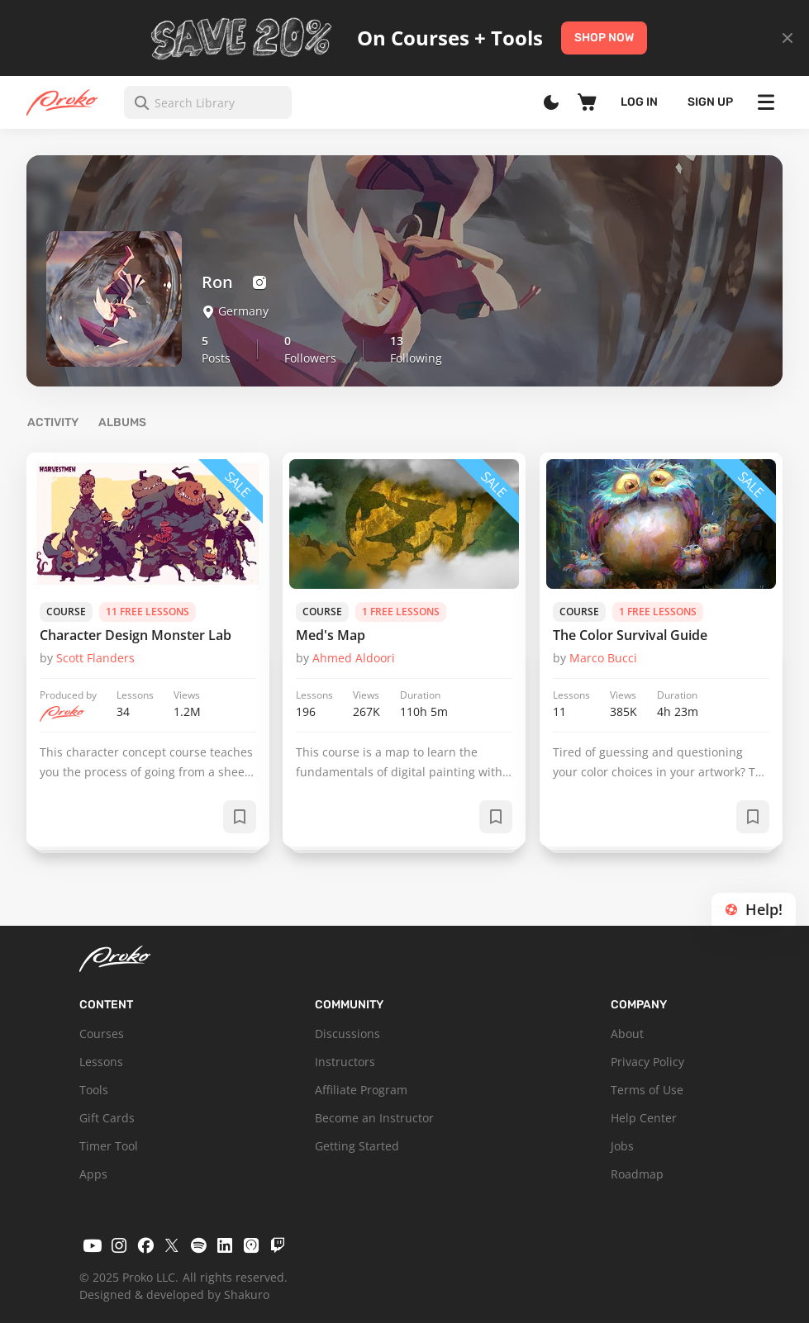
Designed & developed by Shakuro (174, 1294)
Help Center (644, 1118)
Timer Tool (108, 1146)
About (627, 1033)
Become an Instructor (374, 1118)
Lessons (101, 1061)
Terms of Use (647, 1090)
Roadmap (637, 1174)
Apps (93, 1174)
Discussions (347, 1033)
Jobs (622, 1146)
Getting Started (357, 1146)
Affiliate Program (361, 1090)
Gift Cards (107, 1118)
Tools (93, 1090)
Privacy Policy (647, 1061)
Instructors (345, 1061)
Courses (101, 1033)
